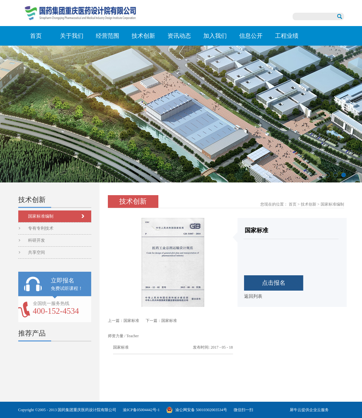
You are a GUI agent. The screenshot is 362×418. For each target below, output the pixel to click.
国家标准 (121, 347)
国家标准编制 (332, 204)
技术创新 (308, 204)
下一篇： (161, 320)
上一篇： (123, 320)
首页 (36, 36)
